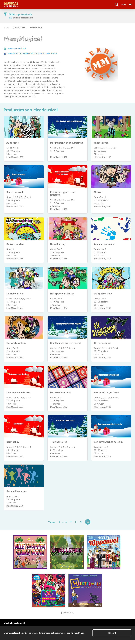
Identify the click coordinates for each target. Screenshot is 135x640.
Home (6, 27)
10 (87, 521)
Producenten (21, 27)
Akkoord (112, 633)
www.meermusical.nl (17, 48)
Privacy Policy (77, 633)
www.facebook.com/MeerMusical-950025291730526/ (32, 53)
